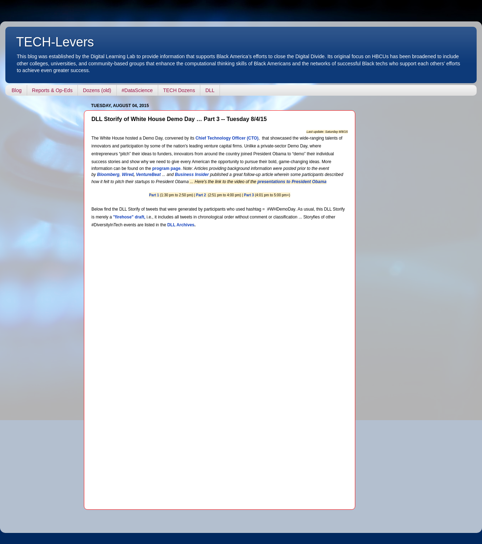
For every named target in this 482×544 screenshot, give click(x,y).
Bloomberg (108, 174)
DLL (210, 90)
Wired (128, 174)
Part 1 (154, 195)
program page (166, 168)
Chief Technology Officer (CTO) (227, 138)
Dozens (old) (97, 90)
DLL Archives (181, 224)
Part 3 (249, 195)
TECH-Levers (55, 42)
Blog (17, 90)
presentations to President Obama (291, 181)
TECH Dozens (179, 90)
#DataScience (137, 90)
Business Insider (192, 174)
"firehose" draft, (129, 217)
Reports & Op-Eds (52, 90)
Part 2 (201, 195)
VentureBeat (148, 174)
